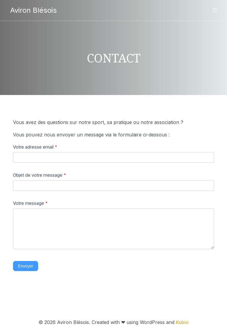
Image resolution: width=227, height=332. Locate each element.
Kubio (182, 322)
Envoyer (25, 266)
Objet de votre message (39, 175)
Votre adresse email (35, 147)
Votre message (30, 203)
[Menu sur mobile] (215, 10)
